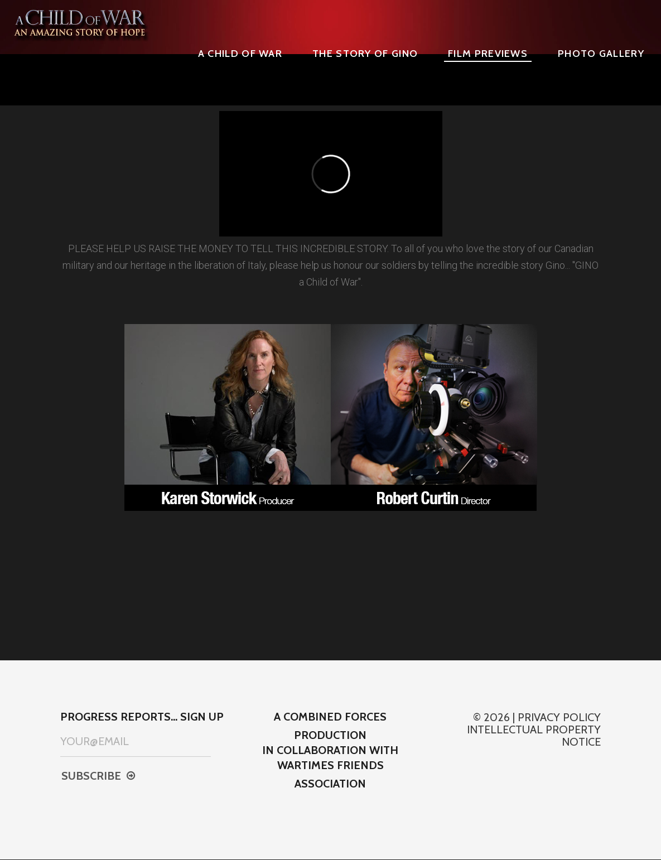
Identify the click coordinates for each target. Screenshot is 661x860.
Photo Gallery (601, 53)
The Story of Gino (365, 53)
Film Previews (488, 53)
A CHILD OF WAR (240, 53)
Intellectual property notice (534, 735)
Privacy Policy (559, 717)
